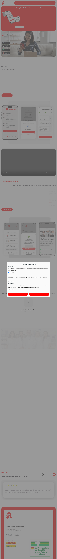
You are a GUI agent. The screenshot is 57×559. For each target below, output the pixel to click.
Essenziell (11, 272)
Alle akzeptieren (17, 294)
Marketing (11, 289)
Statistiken (11, 281)
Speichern (39, 294)
